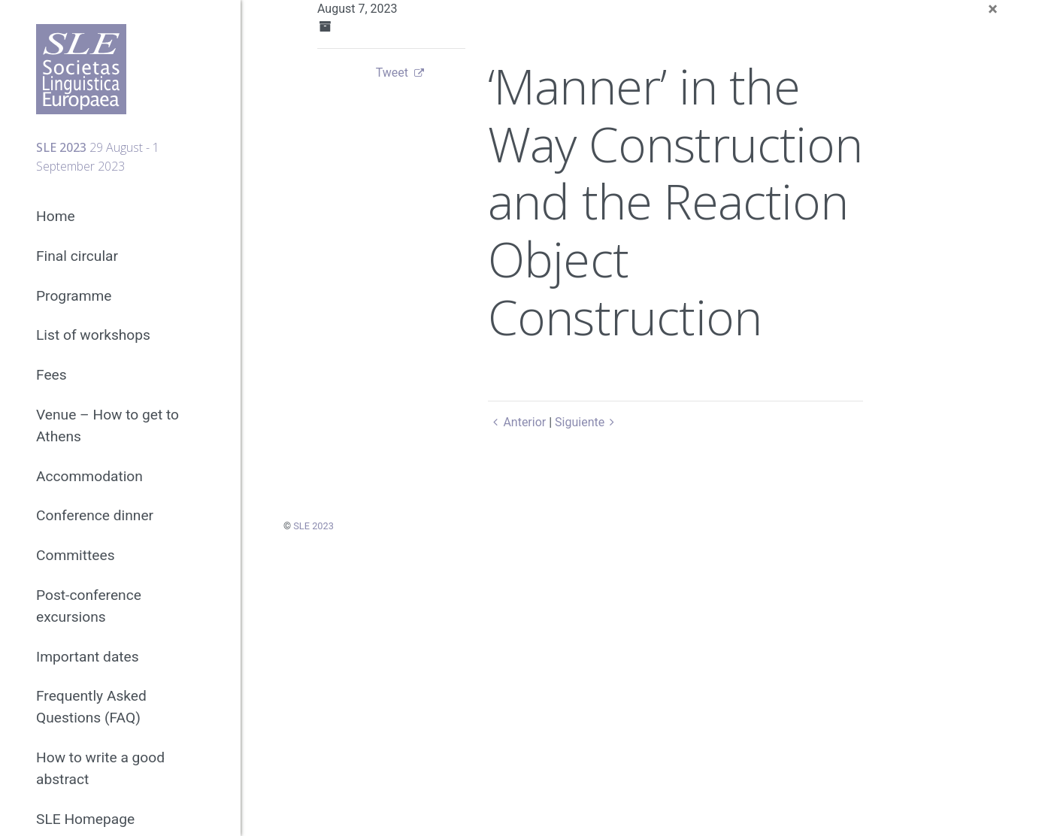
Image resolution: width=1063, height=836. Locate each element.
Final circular (77, 256)
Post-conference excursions (88, 605)
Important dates (87, 656)
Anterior (517, 422)
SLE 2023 (313, 526)
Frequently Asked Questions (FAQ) (91, 706)
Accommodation (89, 476)
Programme (74, 295)
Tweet (392, 72)
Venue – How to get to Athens (107, 425)
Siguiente (587, 422)
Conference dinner (94, 515)
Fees (51, 374)
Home (55, 216)
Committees (75, 555)
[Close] (993, 9)
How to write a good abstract (100, 768)
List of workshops (93, 335)
